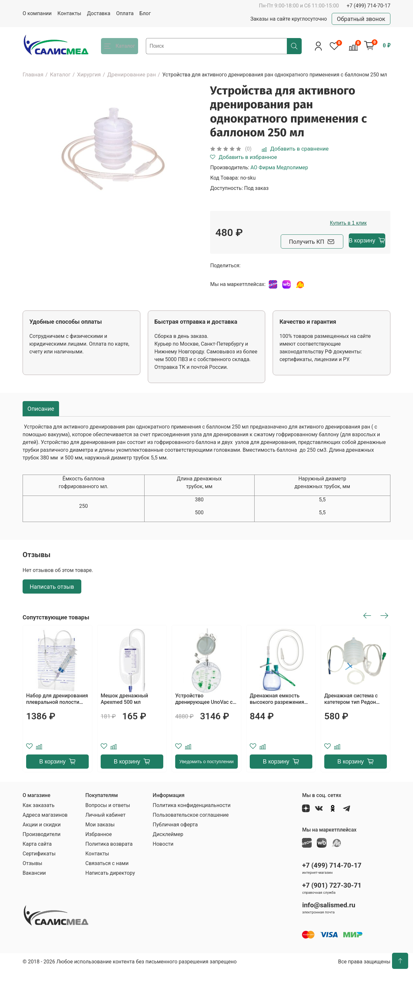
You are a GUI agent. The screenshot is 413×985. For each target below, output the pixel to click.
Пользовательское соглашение (191, 829)
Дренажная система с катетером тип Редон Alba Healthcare (351, 713)
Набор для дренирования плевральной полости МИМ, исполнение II (57, 713)
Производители (42, 849)
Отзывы (32, 878)
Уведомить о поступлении (206, 776)
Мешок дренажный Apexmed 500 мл (124, 713)
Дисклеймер (168, 849)
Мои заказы (100, 839)
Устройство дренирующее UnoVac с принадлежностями (204, 713)
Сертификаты (39, 868)
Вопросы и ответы (107, 820)
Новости (163, 858)
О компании (37, 13)
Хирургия (89, 74)
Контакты (69, 13)
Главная (33, 74)
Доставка (98, 13)
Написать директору (110, 887)
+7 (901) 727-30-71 (331, 900)
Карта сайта (37, 858)
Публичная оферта (175, 839)
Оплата (125, 13)
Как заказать (39, 820)
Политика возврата (109, 858)
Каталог (60, 74)
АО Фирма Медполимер (279, 167)
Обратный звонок (361, 18)
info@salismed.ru (328, 919)
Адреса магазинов (45, 829)
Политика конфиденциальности (191, 820)
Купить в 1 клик (323, 238)
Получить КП (251, 256)
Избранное (98, 849)
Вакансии (34, 887)
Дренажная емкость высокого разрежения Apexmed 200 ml (277, 713)
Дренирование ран (131, 74)
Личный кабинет (105, 829)
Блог (145, 13)
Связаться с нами (106, 878)
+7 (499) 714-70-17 (368, 6)
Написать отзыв (52, 601)
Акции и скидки (42, 839)
